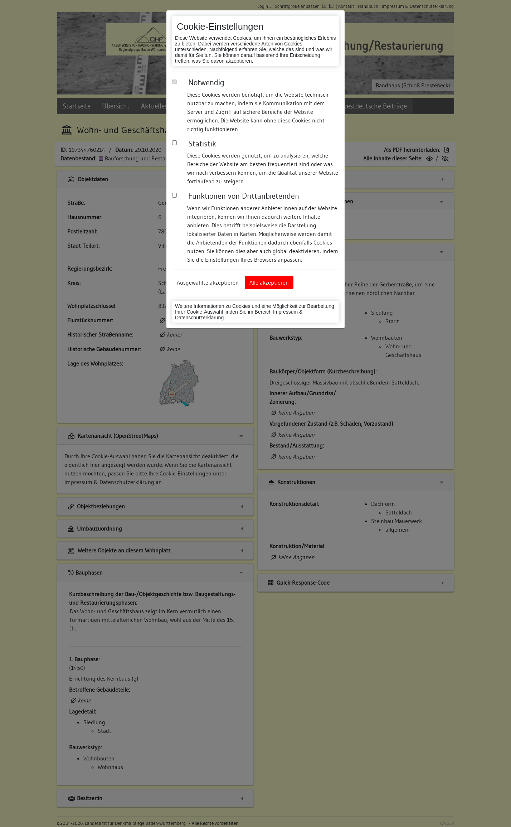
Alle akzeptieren (269, 282)
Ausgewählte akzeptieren (208, 282)
